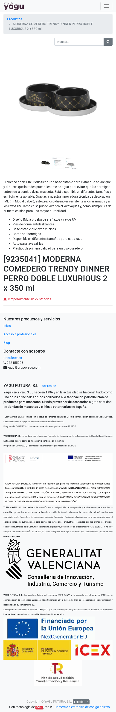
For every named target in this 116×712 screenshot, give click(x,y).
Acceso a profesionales (19, 334)
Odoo (39, 707)
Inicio (7, 326)
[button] (11, 91)
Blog (6, 343)
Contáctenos (12, 358)
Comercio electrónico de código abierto (82, 707)
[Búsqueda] (108, 42)
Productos (14, 19)
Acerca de (49, 386)
